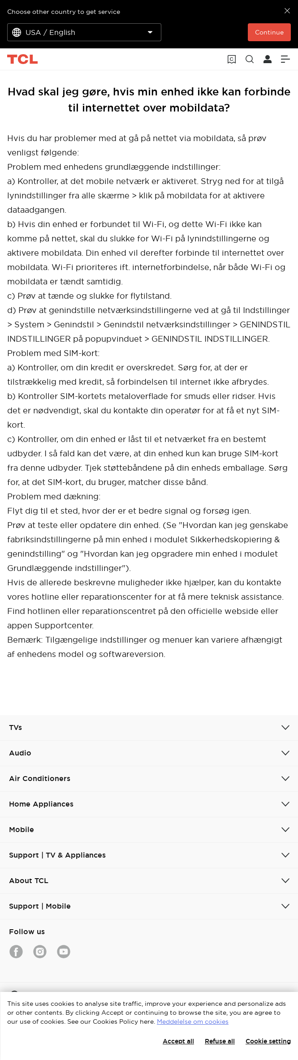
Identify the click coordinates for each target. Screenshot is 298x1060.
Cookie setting (268, 1041)
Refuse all (220, 1041)
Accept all (178, 1041)
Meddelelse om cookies (193, 1021)
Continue (269, 32)
